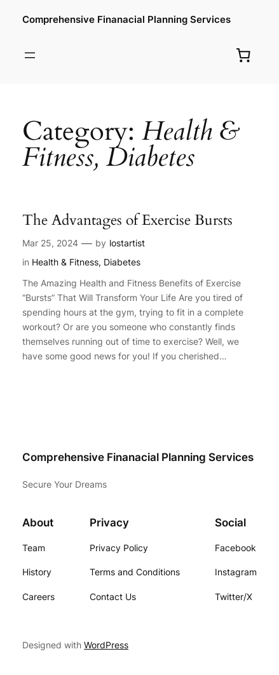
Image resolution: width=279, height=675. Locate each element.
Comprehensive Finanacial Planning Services (126, 19)
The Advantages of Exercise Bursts (127, 220)
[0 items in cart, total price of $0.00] (243, 55)
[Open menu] (29, 55)
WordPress (106, 644)
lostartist (127, 242)
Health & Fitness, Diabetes (86, 262)
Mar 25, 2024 (50, 242)
